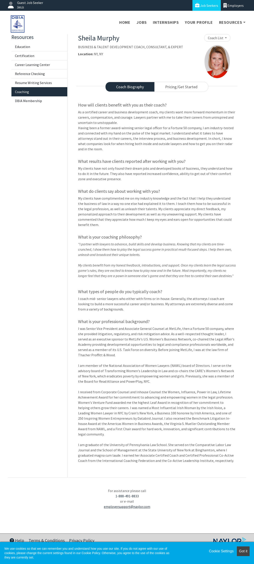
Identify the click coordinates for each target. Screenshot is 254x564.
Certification (24, 55)
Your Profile (199, 22)
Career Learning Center (32, 64)
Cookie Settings (221, 551)
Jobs (142, 22)
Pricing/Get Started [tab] (181, 86)
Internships (166, 22)
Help (17, 540)
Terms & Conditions (47, 540)
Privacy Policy (81, 540)
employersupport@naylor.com (127, 506)
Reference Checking (30, 74)
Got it (243, 551)
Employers (233, 5)
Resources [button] (230, 22)
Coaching (22, 92)
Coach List (216, 38)
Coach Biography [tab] (130, 86)
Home (124, 22)
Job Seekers (206, 5)
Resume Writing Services (33, 83)
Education (22, 46)
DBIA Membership (28, 101)
